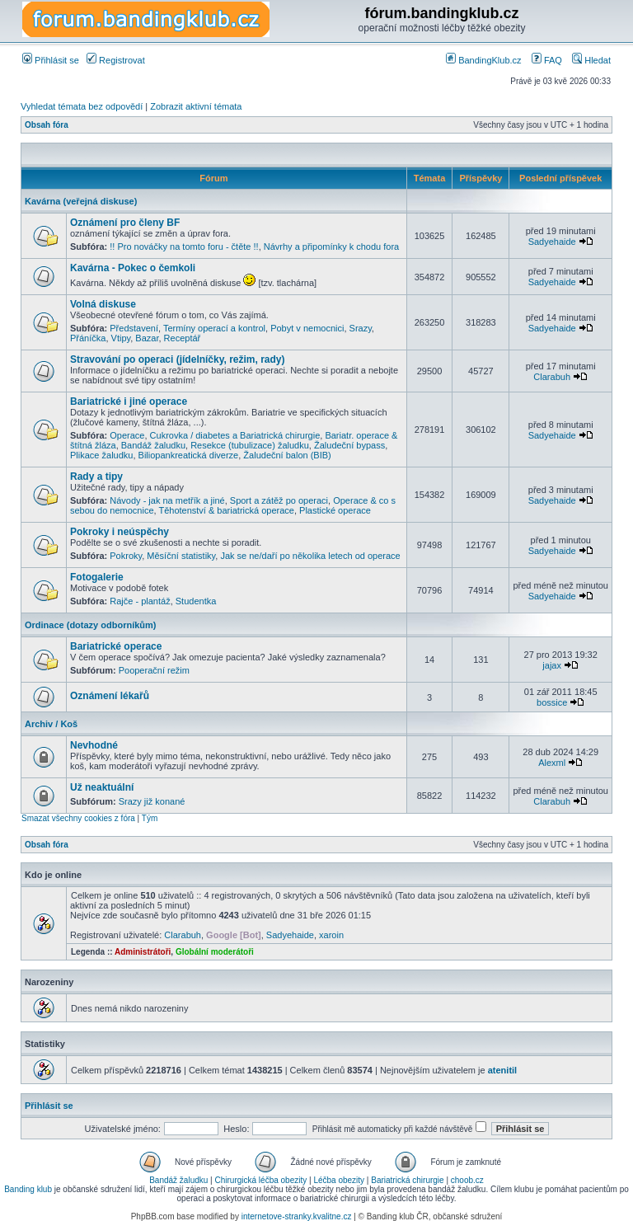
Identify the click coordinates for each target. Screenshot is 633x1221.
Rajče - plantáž (140, 601)
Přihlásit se (50, 60)
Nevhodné (94, 745)
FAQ (547, 60)
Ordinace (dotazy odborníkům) (91, 625)
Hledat (591, 60)
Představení (134, 328)
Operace (127, 435)
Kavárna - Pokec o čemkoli (132, 268)
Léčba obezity (338, 1180)
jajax (551, 665)
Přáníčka (88, 338)
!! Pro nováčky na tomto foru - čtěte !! (184, 246)
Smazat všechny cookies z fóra (78, 818)
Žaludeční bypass (349, 445)
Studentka (196, 601)
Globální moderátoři (215, 951)
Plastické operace (335, 510)
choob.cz (467, 1180)
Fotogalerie (97, 577)
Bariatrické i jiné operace (128, 401)
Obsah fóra (46, 124)
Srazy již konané (152, 801)
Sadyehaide (552, 242)
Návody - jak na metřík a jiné (167, 500)
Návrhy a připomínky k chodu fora (331, 246)
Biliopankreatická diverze (188, 455)
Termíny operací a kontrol (214, 328)
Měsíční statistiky (181, 556)
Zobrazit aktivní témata (195, 106)
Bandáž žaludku (153, 445)
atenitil (502, 1070)
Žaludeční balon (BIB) (287, 455)
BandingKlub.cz (484, 60)
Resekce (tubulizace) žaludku (249, 445)
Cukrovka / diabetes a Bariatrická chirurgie (235, 435)
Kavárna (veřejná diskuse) (81, 201)
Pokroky (126, 556)
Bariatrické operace (116, 646)
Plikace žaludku (101, 455)
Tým (149, 818)
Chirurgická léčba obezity (261, 1180)
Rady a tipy (96, 476)
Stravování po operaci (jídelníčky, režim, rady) (177, 359)
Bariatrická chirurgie (407, 1180)
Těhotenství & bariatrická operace (225, 510)
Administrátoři (143, 951)
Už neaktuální (102, 787)
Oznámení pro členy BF (125, 222)
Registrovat (116, 60)
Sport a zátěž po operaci (279, 500)
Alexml (551, 763)
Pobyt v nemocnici (307, 328)
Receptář (182, 338)
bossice (552, 702)
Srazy (360, 328)
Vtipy (121, 338)
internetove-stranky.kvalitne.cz (296, 1216)
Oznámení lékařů (109, 696)
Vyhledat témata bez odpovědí (82, 106)
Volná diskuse (103, 304)
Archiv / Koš (51, 724)
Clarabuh (551, 377)
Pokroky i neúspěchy (119, 532)
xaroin (331, 935)
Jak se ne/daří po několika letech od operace (310, 556)
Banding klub (28, 1189)
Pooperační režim (154, 670)
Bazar (146, 338)
